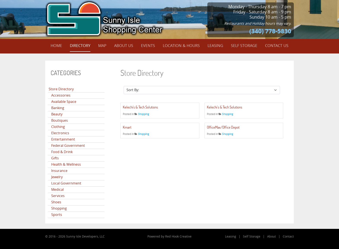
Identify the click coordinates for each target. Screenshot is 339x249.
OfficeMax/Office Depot (223, 127)
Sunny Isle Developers (82, 236)
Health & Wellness (66, 164)
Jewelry (57, 177)
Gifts (55, 158)
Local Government (66, 183)
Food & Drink (62, 152)
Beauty (56, 114)
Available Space (63, 102)
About (271, 236)
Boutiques (59, 120)
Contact (288, 236)
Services (58, 196)
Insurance (59, 171)
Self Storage (251, 236)
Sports (56, 215)
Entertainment (63, 139)
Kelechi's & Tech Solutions (140, 107)
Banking (57, 108)
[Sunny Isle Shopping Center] (104, 18)
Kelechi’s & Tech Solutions (224, 107)
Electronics (60, 133)
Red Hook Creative (178, 236)
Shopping (59, 208)
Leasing (230, 236)
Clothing (58, 127)
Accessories (60, 95)
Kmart (127, 127)
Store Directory (61, 89)
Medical (57, 190)
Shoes (56, 202)
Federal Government (68, 146)
